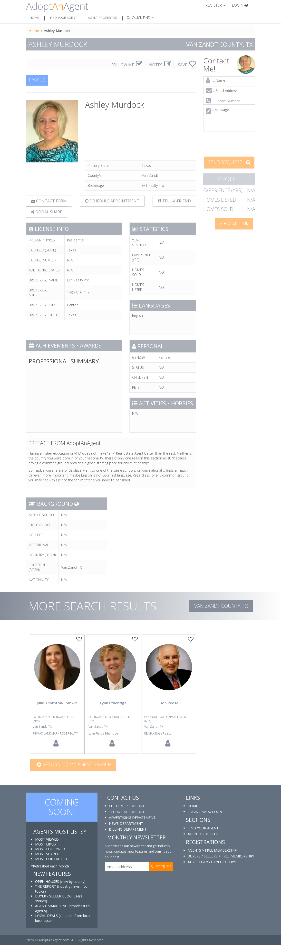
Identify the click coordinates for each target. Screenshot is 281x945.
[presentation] (235, 143)
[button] (217, 5)
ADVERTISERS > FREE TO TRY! (212, 862)
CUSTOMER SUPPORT (127, 806)
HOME (193, 806)
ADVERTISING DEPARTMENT (132, 817)
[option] (57, 694)
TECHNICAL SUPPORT (127, 811)
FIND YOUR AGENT (203, 828)
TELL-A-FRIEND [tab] (174, 201)
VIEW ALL (234, 223)
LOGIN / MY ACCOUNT (206, 811)
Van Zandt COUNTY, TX (221, 606)
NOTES (160, 65)
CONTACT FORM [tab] (49, 201)
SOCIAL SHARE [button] (46, 212)
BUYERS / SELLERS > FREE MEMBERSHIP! (221, 856)
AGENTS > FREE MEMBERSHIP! (212, 850)
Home (34, 17)
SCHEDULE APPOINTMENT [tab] (112, 201)
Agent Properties (102, 17)
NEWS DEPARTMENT (126, 823)
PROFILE (37, 80)
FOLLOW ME (126, 65)
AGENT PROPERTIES (204, 834)
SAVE (187, 65)
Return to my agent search (74, 764)
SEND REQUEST (229, 162)
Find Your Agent (63, 17)
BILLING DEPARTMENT (128, 829)
